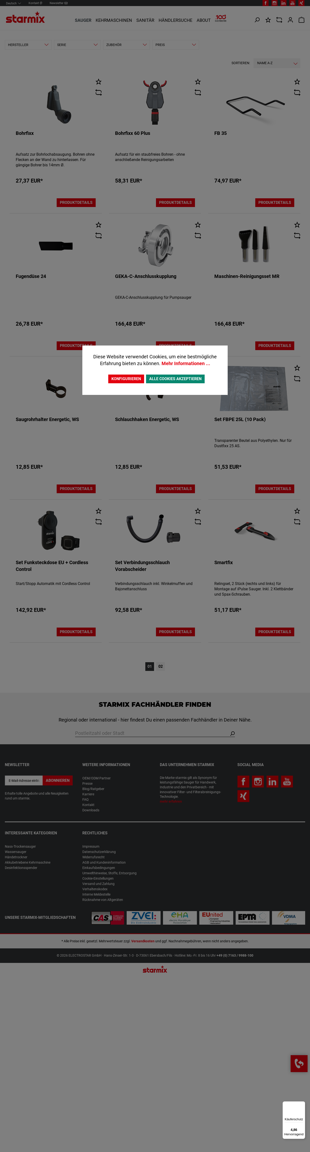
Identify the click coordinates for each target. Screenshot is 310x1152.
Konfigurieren (126, 378)
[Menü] (302, 1104)
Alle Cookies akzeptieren (175, 378)
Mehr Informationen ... (186, 363)
